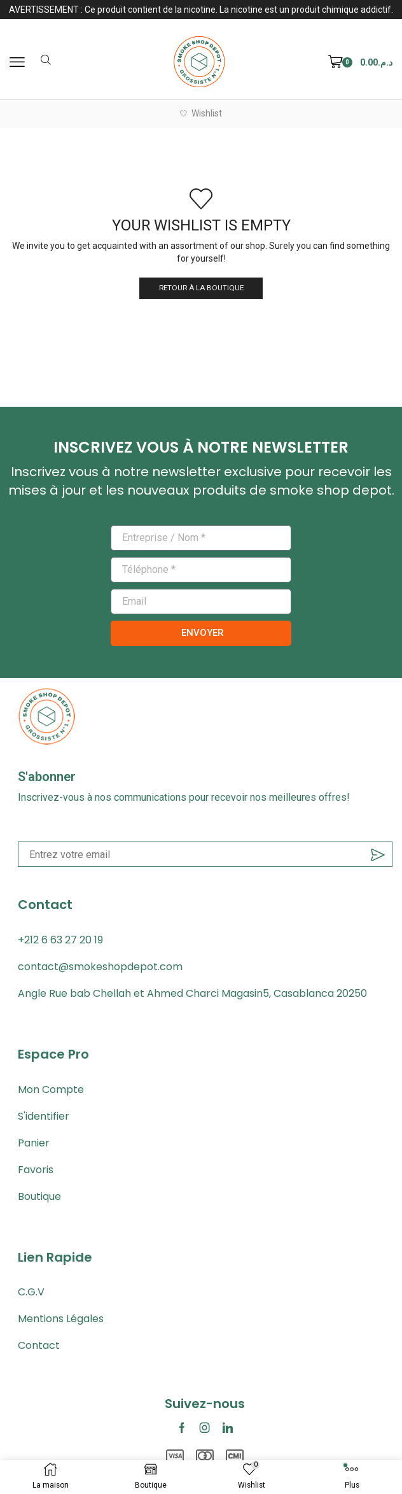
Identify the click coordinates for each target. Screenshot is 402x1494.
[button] (17, 62)
